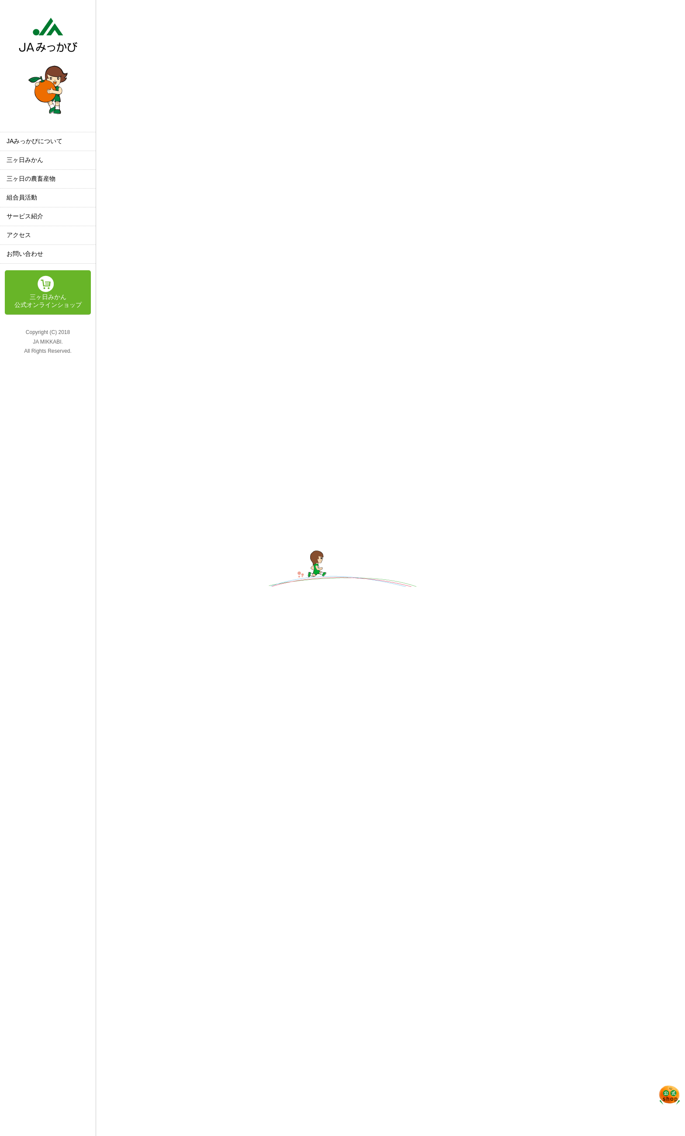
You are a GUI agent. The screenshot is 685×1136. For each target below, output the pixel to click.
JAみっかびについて (34, 141)
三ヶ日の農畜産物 (31, 178)
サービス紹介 (25, 216)
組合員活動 (22, 197)
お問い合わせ (25, 253)
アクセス (19, 234)
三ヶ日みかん (25, 159)
